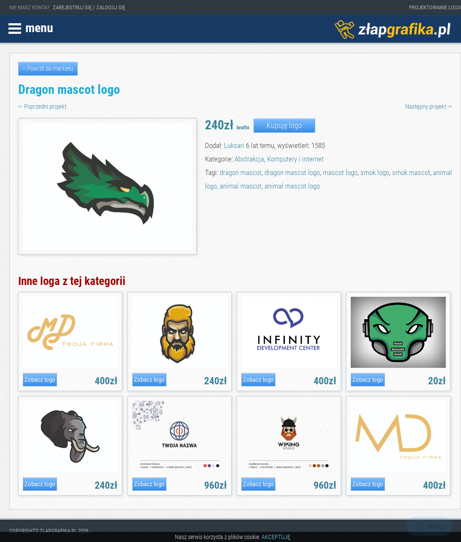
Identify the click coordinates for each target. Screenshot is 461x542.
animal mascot (241, 186)
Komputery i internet (295, 159)
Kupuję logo (284, 125)
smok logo (374, 172)
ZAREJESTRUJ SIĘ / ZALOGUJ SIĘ (89, 7)
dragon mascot (241, 172)
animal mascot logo (292, 186)
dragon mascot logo (292, 172)
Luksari (234, 145)
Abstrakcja (249, 159)
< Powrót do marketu (48, 68)
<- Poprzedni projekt (42, 107)
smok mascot (411, 172)
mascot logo (340, 172)
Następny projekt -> (428, 107)
